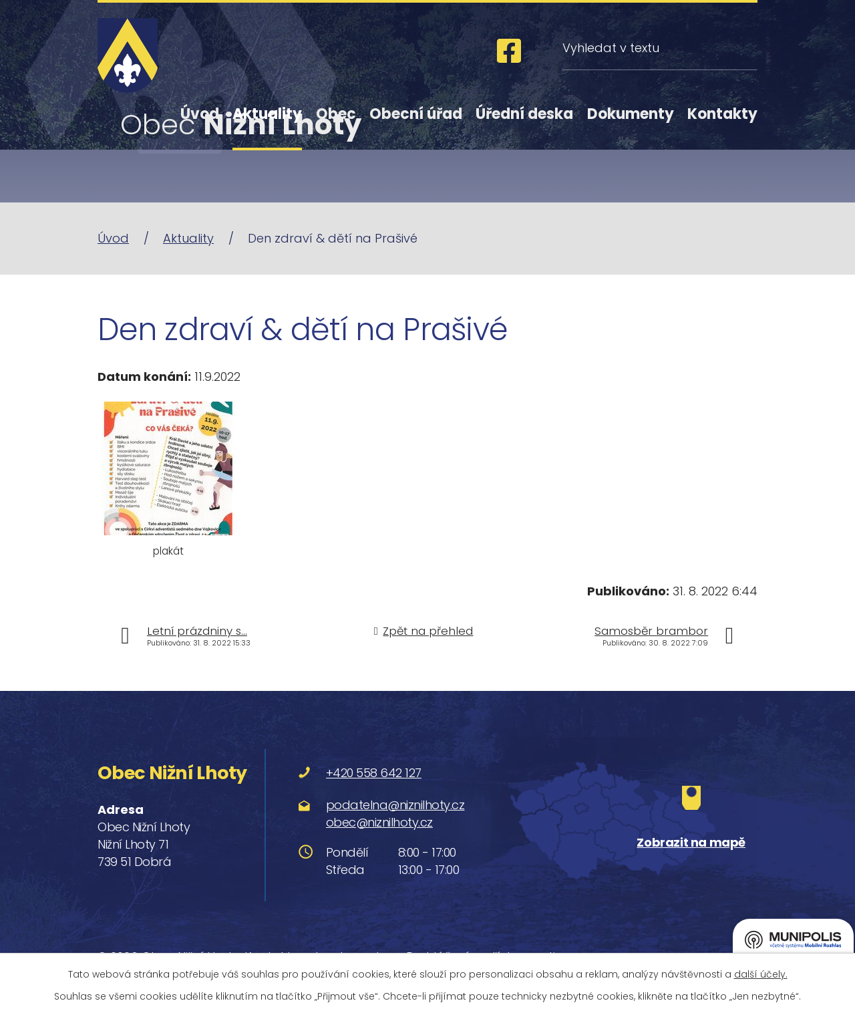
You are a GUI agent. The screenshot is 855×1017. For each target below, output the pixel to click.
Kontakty (722, 114)
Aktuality (267, 114)
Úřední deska (524, 114)
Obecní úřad (415, 114)
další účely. (761, 974)
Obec (336, 114)
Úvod (199, 114)
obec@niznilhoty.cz (379, 822)
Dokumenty (630, 114)
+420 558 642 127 (373, 772)
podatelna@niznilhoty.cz (395, 804)
